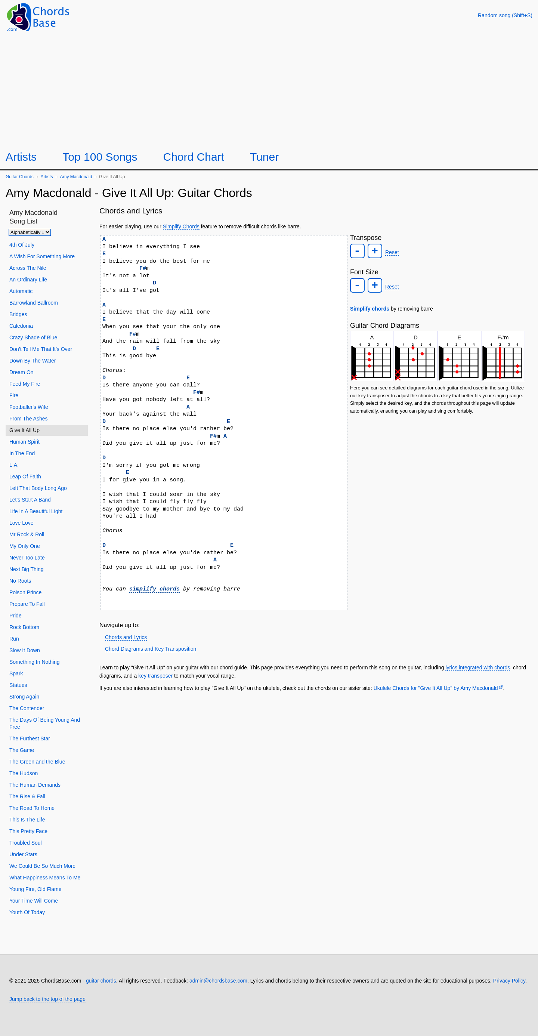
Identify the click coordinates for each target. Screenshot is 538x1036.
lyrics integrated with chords (477, 667)
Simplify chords (369, 309)
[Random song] (505, 15)
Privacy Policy (509, 981)
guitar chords (101, 981)
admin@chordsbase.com (218, 981)
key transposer (155, 676)
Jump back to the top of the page (47, 999)
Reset (392, 252)
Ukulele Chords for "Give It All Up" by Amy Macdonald (436, 688)
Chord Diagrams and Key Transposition (150, 649)
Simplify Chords (181, 226)
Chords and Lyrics (126, 637)
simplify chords (154, 589)
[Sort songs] (30, 232)
